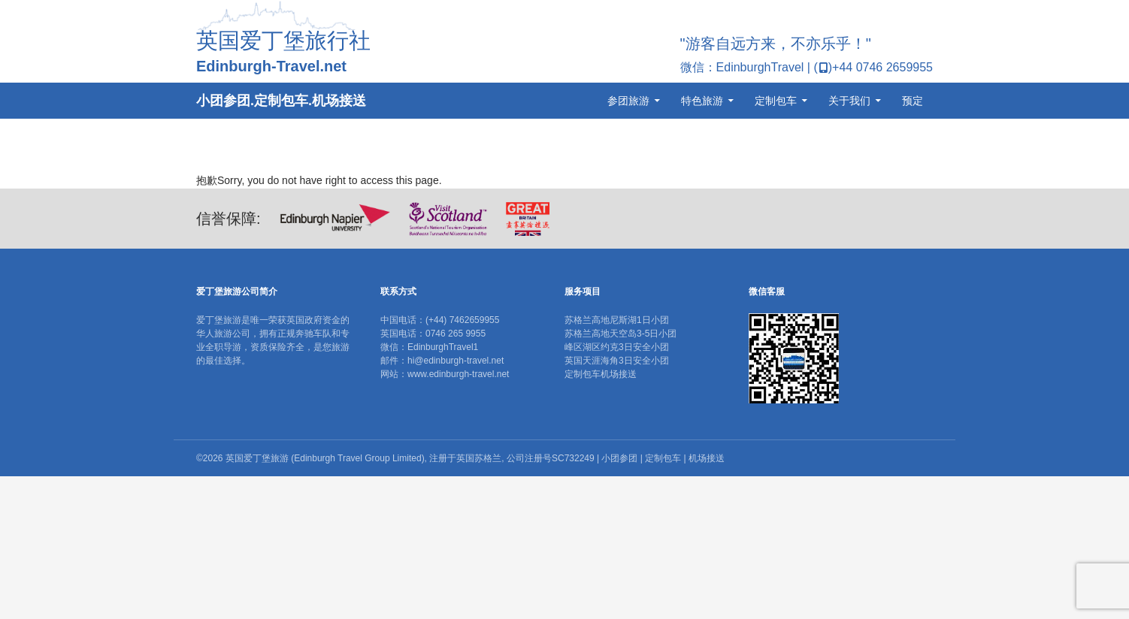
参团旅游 (628, 101)
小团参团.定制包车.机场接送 (281, 100)
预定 (912, 101)
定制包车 (776, 101)
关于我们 (849, 101)
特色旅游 (702, 101)
